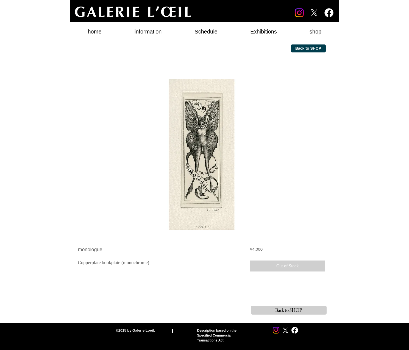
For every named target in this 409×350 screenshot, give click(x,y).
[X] (314, 13)
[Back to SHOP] (308, 48)
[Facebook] (329, 13)
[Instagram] (299, 13)
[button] (263, 29)
